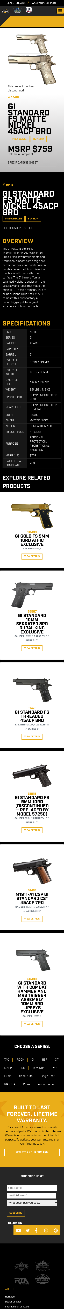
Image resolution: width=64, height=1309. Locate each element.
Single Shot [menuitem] (47, 1076)
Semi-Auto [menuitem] (26, 1076)
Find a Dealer (19, 139)
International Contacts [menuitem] (17, 1306)
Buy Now (38, 139)
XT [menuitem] (57, 1060)
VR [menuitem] (55, 1068)
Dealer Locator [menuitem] (13, 1301)
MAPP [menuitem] (8, 1068)
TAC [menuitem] (6, 1060)
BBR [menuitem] (44, 1060)
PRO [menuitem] (22, 1068)
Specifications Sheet (23, 163)
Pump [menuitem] (7, 1076)
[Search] (12, 23)
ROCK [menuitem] (20, 1060)
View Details (32, 556)
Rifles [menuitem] (26, 1084)
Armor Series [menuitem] (46, 1084)
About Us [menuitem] (11, 1289)
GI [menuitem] (33, 1060)
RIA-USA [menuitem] (9, 1084)
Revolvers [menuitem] (39, 1068)
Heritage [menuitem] (10, 1296)
